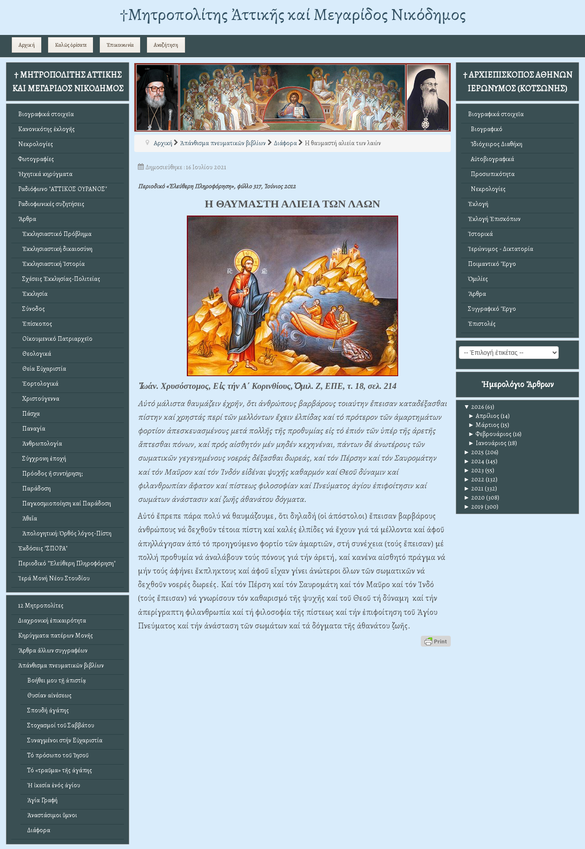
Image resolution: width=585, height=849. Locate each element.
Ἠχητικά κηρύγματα (45, 174)
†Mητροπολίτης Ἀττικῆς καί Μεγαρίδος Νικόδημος (293, 14)
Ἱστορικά (480, 234)
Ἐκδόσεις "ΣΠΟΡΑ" (43, 548)
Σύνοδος (31, 308)
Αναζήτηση (166, 45)
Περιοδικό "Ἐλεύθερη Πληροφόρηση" (67, 563)
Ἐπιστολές (482, 323)
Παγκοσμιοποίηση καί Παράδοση (64, 503)
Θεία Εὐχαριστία (42, 368)
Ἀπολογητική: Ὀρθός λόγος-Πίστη (65, 533)
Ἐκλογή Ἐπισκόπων (494, 219)
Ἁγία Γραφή (42, 800)
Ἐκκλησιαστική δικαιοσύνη (55, 249)
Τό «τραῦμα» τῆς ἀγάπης (59, 770)
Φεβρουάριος (490, 434)
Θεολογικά (34, 353)
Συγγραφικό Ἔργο (492, 308)
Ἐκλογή (478, 204)
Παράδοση (34, 488)
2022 (473, 479)
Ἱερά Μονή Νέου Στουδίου (54, 578)
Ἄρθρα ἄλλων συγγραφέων (53, 650)
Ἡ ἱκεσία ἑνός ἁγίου (53, 785)
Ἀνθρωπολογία (40, 443)
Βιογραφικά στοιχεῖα (46, 114)
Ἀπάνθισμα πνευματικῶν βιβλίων (61, 665)
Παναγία (31, 428)
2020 (474, 497)
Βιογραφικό (485, 129)
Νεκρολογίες (35, 144)
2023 (473, 470)
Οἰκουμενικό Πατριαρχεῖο (55, 338)
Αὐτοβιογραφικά (491, 159)
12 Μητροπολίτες (40, 605)
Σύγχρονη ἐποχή (42, 458)
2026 (473, 406)
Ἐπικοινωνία (120, 45)
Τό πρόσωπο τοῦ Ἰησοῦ (57, 755)
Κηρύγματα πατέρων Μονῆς (55, 635)
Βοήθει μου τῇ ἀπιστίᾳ (56, 680)
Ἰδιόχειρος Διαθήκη (495, 144)
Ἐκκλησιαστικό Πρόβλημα (55, 234)
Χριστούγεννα (38, 398)
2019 (473, 506)
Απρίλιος (483, 416)
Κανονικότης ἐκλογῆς (46, 129)
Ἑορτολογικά (38, 383)
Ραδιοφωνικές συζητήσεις (51, 204)
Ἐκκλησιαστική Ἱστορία (51, 264)
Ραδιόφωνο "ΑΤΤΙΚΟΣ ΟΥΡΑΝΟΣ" (62, 189)
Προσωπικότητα (491, 174)
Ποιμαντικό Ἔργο (492, 264)
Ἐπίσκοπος (35, 323)
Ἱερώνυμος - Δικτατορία (500, 249)
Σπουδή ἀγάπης (48, 710)
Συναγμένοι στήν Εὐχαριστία (64, 740)
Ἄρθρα (27, 219)
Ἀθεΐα (27, 518)
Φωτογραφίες (36, 159)
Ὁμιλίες (478, 279)
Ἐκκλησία (33, 294)
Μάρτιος (483, 425)
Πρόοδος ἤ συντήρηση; (50, 473)
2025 (473, 452)
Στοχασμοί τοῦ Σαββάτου (60, 725)
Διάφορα (38, 830)
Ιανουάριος (487, 443)
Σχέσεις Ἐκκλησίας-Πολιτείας (59, 279)
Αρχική (27, 45)
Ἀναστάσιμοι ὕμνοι (52, 815)
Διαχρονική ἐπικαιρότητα (52, 620)
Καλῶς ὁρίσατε (71, 45)
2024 (473, 461)
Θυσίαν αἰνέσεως (49, 695)
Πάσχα (29, 413)
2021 (473, 488)
